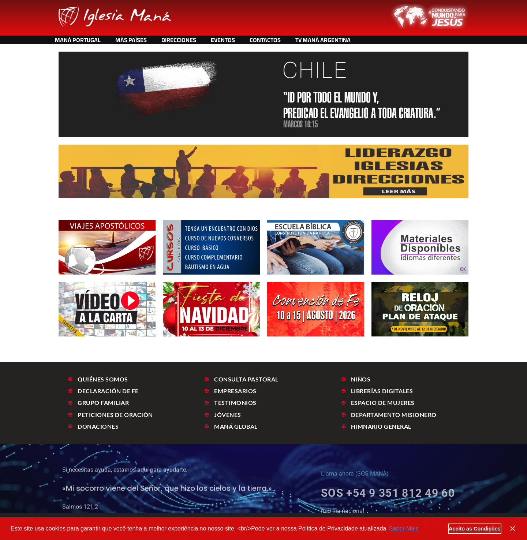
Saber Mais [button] (404, 528)
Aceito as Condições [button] (475, 529)
